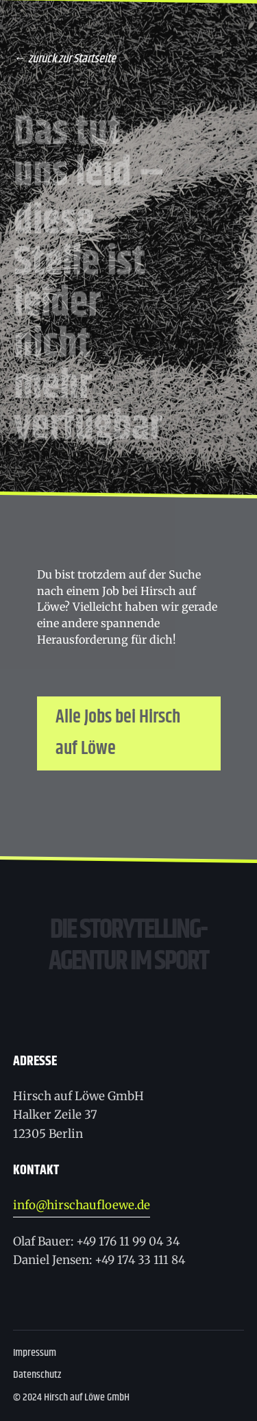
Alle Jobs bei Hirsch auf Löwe (118, 733)
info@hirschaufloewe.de (81, 1205)
